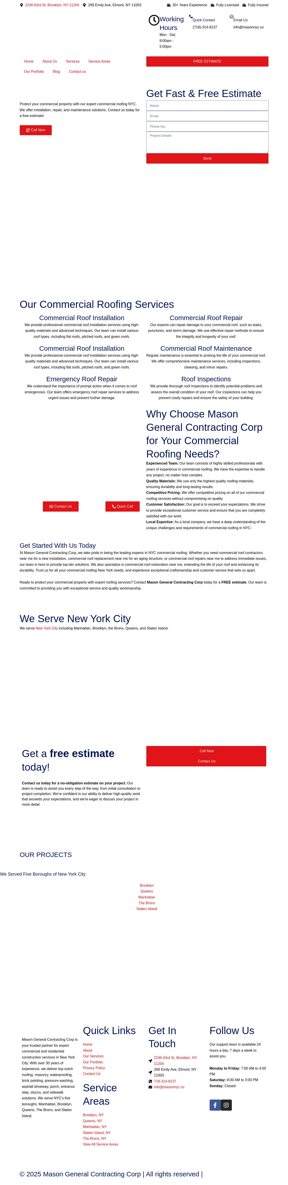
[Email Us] (231, 16)
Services (72, 61)
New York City (47, 628)
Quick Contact (204, 20)
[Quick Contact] (191, 16)
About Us (49, 61)
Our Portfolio (34, 71)
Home (29, 61)
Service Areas (99, 61)
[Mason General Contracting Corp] (144, 955)
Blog (56, 71)
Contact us (77, 71)
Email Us (240, 20)
